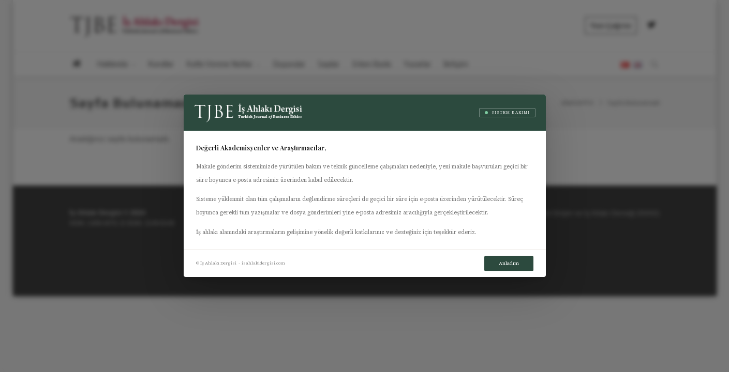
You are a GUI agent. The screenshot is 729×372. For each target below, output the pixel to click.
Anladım (509, 263)
